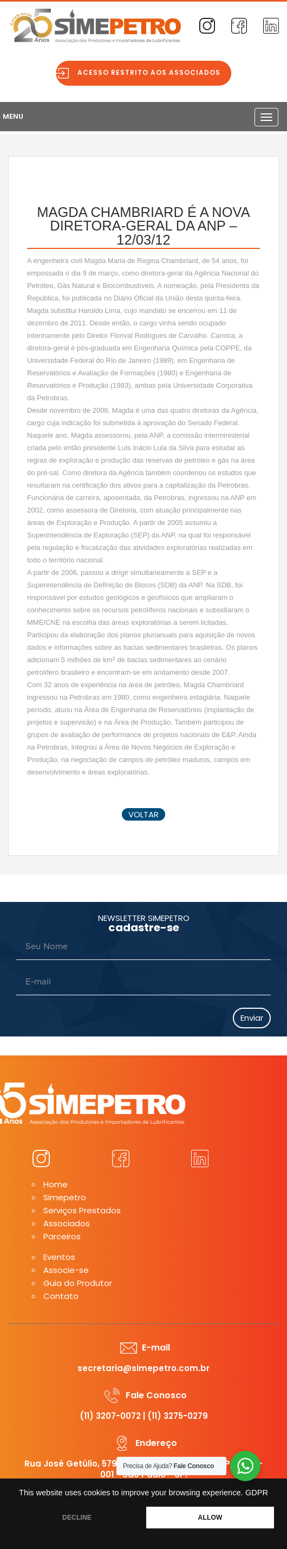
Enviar (251, 1017)
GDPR (256, 1492)
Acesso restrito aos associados (151, 72)
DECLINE (77, 1517)
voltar (143, 814)
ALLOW (210, 1517)
